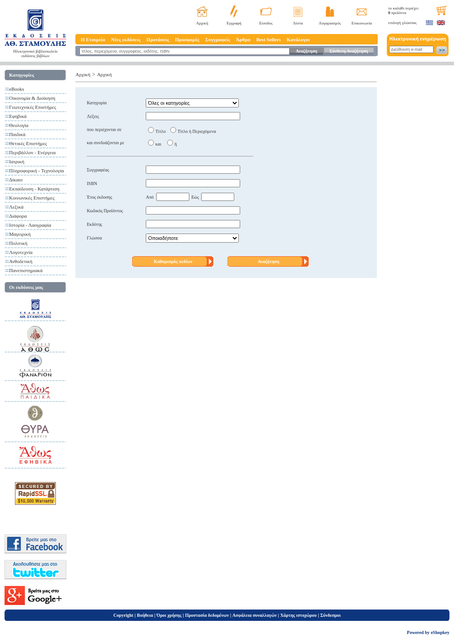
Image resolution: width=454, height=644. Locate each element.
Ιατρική (17, 161)
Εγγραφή (234, 23)
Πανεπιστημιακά (26, 270)
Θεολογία (18, 125)
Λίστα (298, 23)
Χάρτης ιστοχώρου (298, 615)
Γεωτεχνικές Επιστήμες (32, 107)
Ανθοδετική (20, 261)
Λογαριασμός (330, 23)
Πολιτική (18, 243)
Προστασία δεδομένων (207, 615)
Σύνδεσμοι (330, 615)
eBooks (16, 89)
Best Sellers (268, 39)
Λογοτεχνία (20, 252)
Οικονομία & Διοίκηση (32, 98)
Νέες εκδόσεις (125, 39)
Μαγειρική (20, 234)
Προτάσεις (158, 39)
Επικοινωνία (361, 23)
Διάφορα (18, 216)
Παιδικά (17, 134)
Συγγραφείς (217, 39)
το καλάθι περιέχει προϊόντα (403, 10)
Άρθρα (243, 39)
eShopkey (440, 632)
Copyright (123, 615)
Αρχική (202, 23)
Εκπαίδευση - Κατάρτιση (34, 188)
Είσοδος (266, 23)
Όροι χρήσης (169, 615)
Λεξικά (16, 207)
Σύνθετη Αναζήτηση (348, 51)
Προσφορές (187, 39)
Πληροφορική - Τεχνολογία (36, 170)
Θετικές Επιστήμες (28, 143)
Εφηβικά (18, 116)
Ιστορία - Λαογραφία (30, 225)
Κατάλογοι (298, 39)
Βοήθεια (145, 615)
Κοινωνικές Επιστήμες (31, 197)
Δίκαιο (16, 179)
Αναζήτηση (306, 51)
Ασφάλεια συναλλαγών (254, 615)
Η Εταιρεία (93, 39)
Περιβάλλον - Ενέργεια (32, 152)
